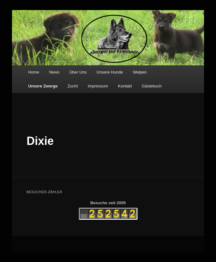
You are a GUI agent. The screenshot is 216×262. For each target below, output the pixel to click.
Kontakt (125, 86)
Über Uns (78, 72)
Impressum (98, 86)
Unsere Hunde (109, 72)
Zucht (72, 86)
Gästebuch (152, 86)
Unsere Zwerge (42, 86)
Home (33, 72)
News (54, 72)
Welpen (140, 72)
